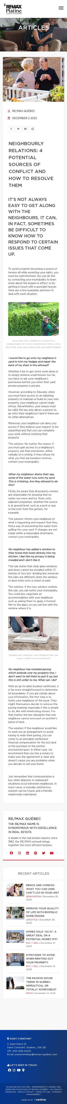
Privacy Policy (26, 1092)
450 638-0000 (22, 1051)
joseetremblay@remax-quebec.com (36, 1054)
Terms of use (43, 1092)
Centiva (40, 1099)
